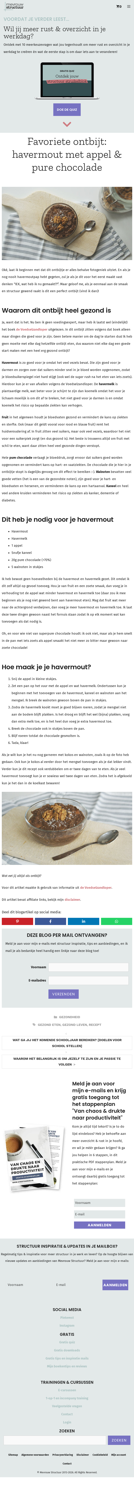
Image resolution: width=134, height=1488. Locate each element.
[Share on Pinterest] (17, 921)
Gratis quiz (67, 1342)
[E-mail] (99, 1214)
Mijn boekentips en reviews (67, 1366)
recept (95, 1025)
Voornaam (38, 967)
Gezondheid (69, 1017)
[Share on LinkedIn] (83, 921)
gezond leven (74, 1025)
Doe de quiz (67, 109)
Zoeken (119, 1440)
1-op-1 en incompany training (67, 1398)
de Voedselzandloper (31, 329)
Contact (67, 1414)
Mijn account (118, 1454)
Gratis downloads (67, 1350)
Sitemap (13, 1454)
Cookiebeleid (100, 1454)
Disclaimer (83, 1454)
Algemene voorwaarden (35, 1454)
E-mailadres (37, 980)
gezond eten (49, 1025)
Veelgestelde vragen (67, 1406)
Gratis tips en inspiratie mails (67, 1358)
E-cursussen (67, 1390)
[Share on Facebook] (50, 921)
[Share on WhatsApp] (116, 921)
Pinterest (67, 1318)
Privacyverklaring (62, 1454)
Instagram (67, 1326)
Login (67, 1422)
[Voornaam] (99, 1203)
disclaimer (72, 900)
